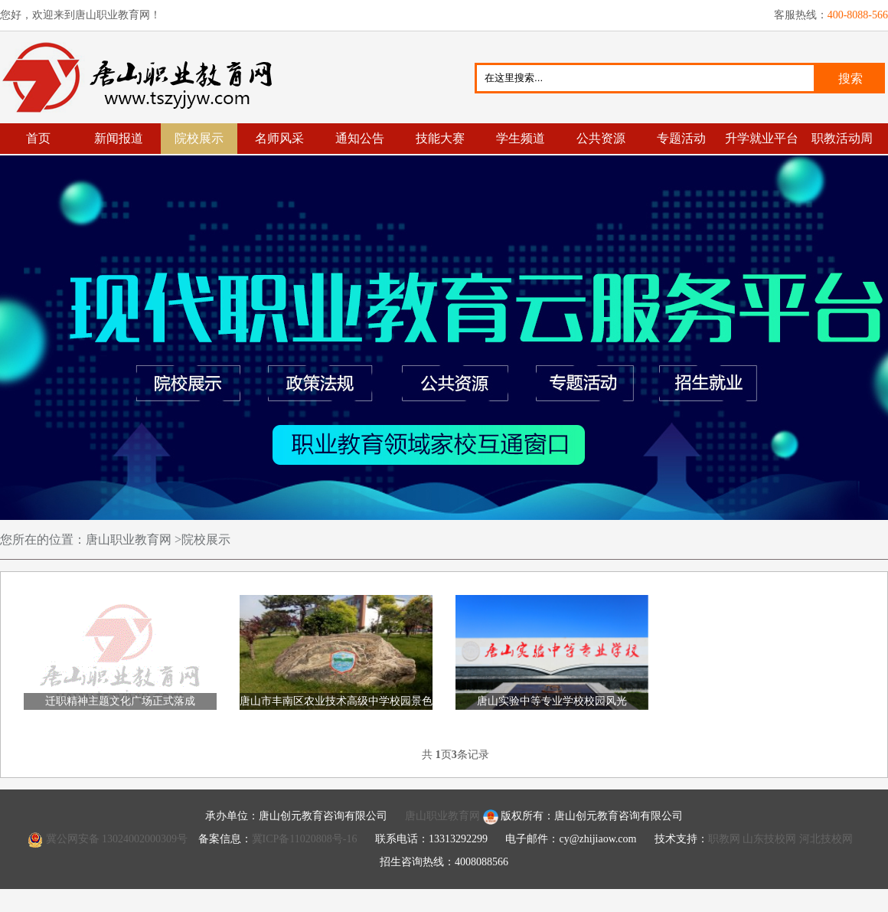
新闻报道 (118, 138)
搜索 (850, 78)
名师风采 (279, 138)
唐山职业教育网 (144, 77)
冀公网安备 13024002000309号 (117, 839)
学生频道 (520, 138)
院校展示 (199, 138)
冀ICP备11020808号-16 (304, 839)
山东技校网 (769, 839)
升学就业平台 (761, 138)
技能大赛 (440, 138)
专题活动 (681, 138)
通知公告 (359, 138)
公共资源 (600, 138)
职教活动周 (842, 138)
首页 (38, 138)
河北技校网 (826, 839)
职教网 (724, 839)
